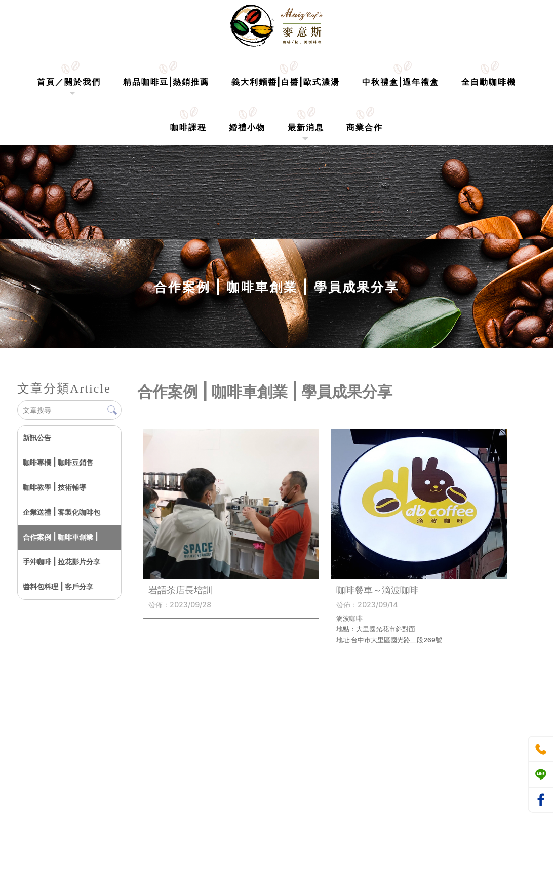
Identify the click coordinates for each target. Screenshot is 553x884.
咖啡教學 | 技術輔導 (54, 487)
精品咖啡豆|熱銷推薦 (166, 82)
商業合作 (364, 127)
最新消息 (306, 127)
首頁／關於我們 (69, 82)
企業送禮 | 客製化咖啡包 (61, 512)
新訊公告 (37, 437)
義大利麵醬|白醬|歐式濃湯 (285, 82)
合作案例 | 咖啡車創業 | (60, 537)
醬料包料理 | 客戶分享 (58, 586)
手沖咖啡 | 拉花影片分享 (61, 561)
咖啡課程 (188, 127)
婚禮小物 (247, 127)
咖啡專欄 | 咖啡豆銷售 (58, 462)
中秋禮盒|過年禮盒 (400, 82)
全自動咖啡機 (488, 82)
